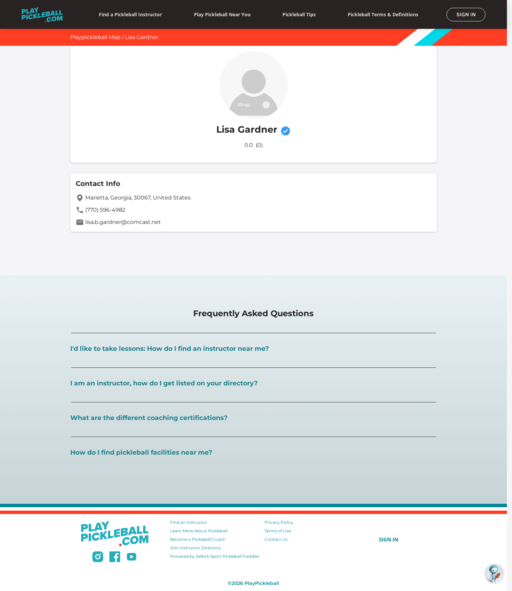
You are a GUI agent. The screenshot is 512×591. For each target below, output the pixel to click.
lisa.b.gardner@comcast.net (123, 222)
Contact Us (276, 539)
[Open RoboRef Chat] (494, 573)
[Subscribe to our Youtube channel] (131, 558)
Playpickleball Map (95, 37)
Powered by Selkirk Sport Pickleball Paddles (214, 556)
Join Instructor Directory (195, 547)
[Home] (42, 14)
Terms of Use (277, 530)
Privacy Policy (278, 522)
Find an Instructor (188, 522)
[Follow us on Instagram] (97, 557)
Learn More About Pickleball (198, 530)
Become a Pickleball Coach (197, 539)
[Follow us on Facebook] (114, 557)
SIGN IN (466, 14)
